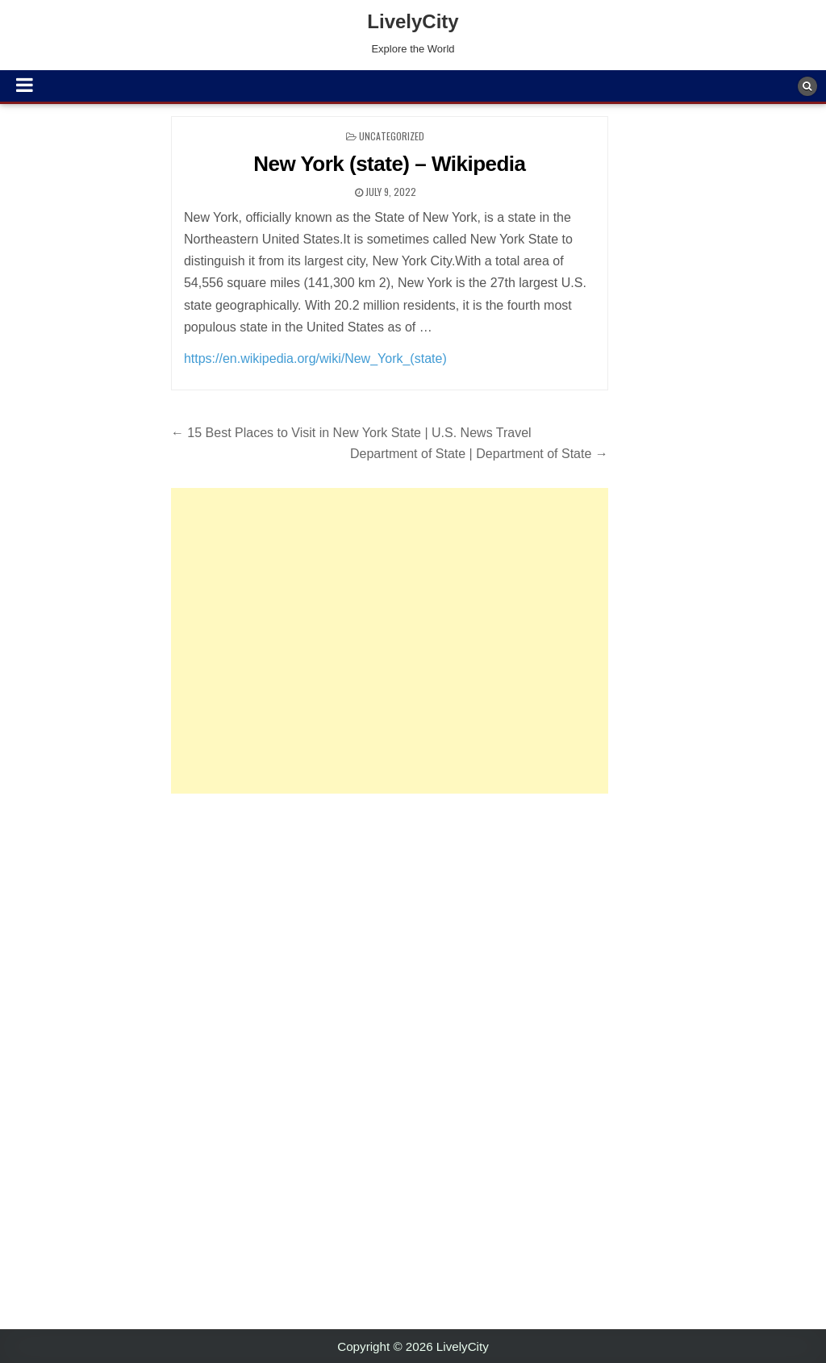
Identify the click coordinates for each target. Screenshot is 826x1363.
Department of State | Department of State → (479, 454)
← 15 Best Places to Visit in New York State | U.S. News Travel (351, 433)
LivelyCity (412, 21)
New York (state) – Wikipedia (389, 164)
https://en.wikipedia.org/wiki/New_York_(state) (315, 358)
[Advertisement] (389, 641)
